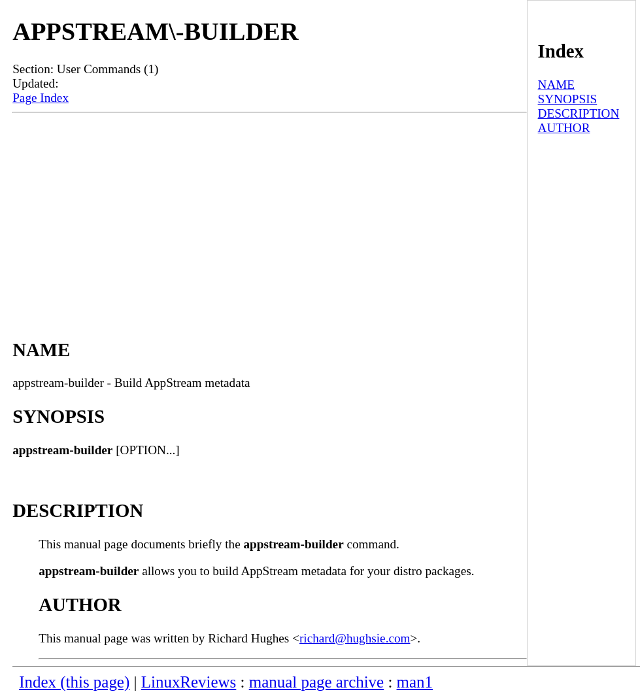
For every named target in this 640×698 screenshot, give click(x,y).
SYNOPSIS (568, 99)
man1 (415, 682)
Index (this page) (74, 682)
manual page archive (316, 682)
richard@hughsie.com (355, 638)
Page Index (40, 98)
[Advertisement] (269, 211)
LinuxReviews (189, 682)
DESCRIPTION (579, 113)
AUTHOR (564, 128)
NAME (556, 84)
